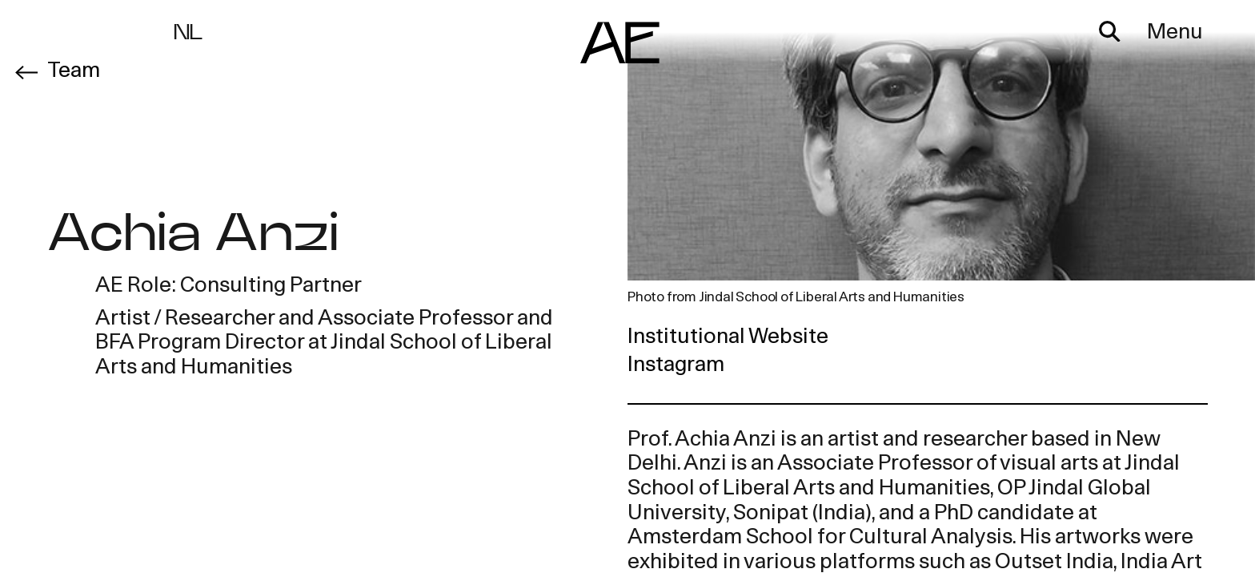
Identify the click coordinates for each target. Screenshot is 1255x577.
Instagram (676, 366)
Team (73, 72)
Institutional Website (728, 338)
